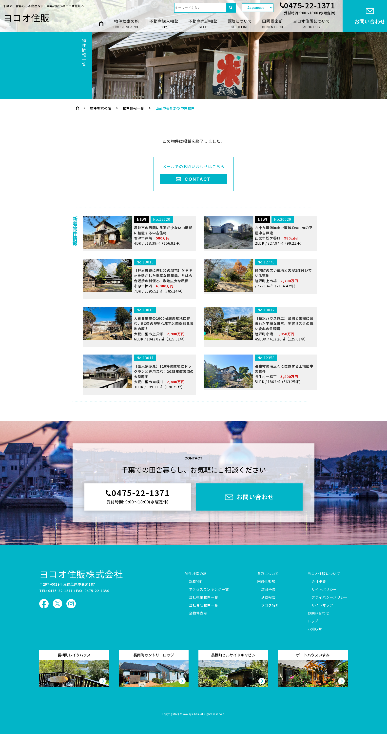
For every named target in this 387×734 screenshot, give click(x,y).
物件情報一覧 (133, 108)
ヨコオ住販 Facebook (44, 603)
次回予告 (268, 590)
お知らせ (315, 629)
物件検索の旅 (127, 23)
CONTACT (198, 179)
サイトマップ (322, 605)
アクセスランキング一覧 (209, 590)
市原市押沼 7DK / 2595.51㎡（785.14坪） (138, 315)
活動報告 (268, 597)
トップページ (77, 108)
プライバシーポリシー (329, 597)
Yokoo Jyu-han (189, 714)
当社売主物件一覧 (203, 597)
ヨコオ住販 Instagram (71, 603)
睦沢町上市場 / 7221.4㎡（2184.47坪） (259, 315)
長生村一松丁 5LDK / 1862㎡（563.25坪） (259, 410)
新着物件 (196, 582)
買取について (239, 23)
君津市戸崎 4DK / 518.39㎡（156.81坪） (138, 267)
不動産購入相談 (163, 23)
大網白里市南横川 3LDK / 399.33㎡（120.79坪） (138, 411)
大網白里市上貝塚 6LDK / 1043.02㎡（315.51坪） (138, 363)
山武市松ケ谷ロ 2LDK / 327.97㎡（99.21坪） (259, 267)
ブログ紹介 (270, 605)
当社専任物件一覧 (203, 605)
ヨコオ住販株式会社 (81, 573)
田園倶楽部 (272, 23)
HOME (101, 23)
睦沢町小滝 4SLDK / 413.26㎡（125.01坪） (259, 363)
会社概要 (318, 582)
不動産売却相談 (202, 23)
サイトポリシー (324, 590)
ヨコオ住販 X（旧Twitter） (57, 603)
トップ (313, 621)
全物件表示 (198, 613)
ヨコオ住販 (26, 17)
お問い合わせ (318, 613)
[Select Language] (257, 7)
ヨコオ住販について (311, 23)
